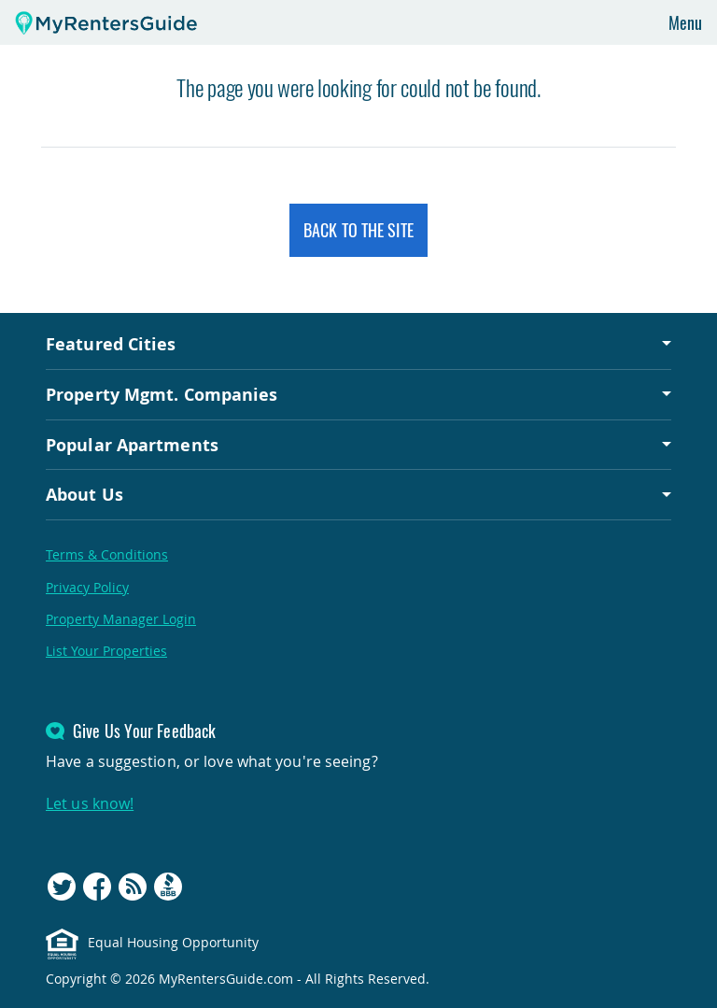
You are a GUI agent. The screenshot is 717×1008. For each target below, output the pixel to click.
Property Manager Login (121, 619)
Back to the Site (358, 230)
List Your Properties (106, 651)
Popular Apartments (132, 444)
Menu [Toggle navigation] (685, 22)
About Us (84, 494)
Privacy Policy (87, 587)
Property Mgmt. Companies (161, 394)
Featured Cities (111, 344)
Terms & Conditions (107, 554)
